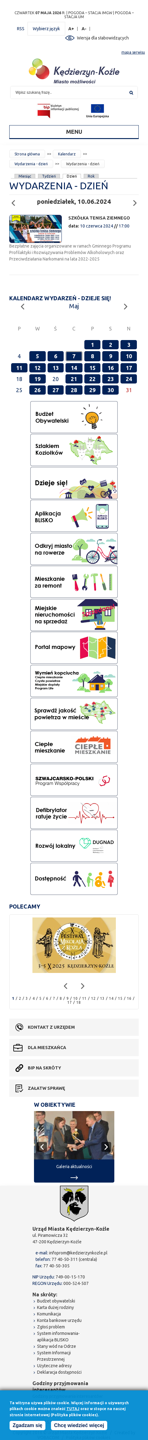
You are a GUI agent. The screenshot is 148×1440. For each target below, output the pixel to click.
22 (92, 379)
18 (78, 1002)
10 (129, 356)
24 (129, 379)
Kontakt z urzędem (51, 1027)
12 (37, 368)
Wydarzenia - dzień (31, 164)
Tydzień (49, 176)
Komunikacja (49, 1313)
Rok (91, 176)
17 (129, 368)
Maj (74, 306)
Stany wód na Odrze (56, 1346)
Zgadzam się (27, 1426)
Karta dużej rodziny (55, 1307)
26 (37, 390)
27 (56, 390)
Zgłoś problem (51, 1326)
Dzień (72, 176)
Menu (74, 132)
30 (111, 390)
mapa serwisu (133, 52)
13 (56, 368)
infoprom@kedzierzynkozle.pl (78, 1252)
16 (111, 368)
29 (92, 390)
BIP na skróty (44, 1067)
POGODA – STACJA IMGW (90, 13)
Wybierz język (46, 28)
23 (111, 379)
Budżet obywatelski (56, 1300)
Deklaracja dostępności (59, 1372)
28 (74, 390)
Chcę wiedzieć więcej (79, 1426)
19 (37, 379)
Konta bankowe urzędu (59, 1320)
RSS (20, 28)
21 (74, 379)
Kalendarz (67, 154)
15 (92, 368)
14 (74, 368)
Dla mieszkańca (47, 1047)
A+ (71, 29)
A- (84, 29)
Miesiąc (25, 176)
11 (19, 368)
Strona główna (27, 154)
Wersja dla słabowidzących (103, 37)
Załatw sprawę (46, 1088)
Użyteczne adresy (54, 1365)
